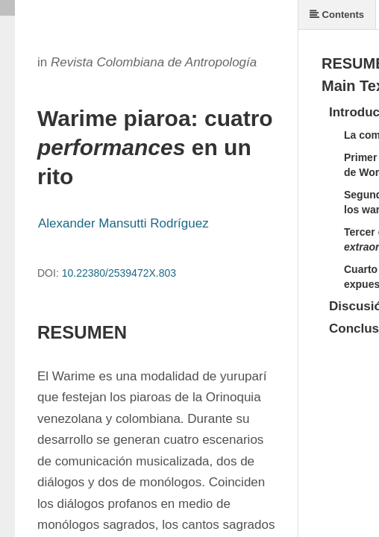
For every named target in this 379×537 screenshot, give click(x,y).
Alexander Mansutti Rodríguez (123, 223)
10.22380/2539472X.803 (119, 273)
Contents (337, 14)
